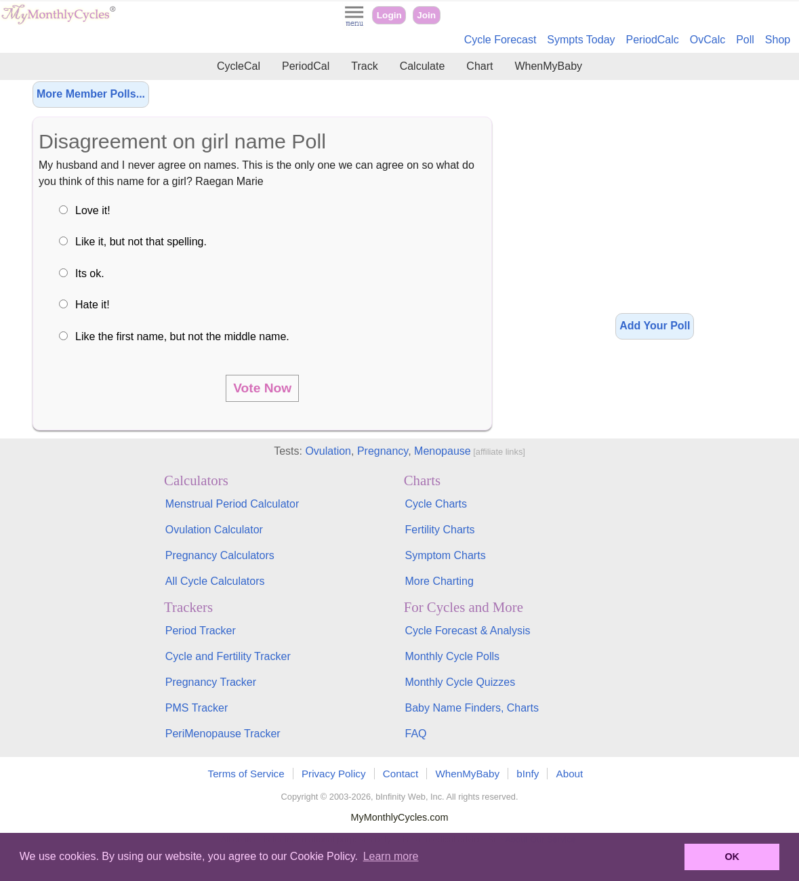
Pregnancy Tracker (210, 682)
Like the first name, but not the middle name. (182, 336)
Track (364, 66)
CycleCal (238, 66)
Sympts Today (581, 39)
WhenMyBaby (548, 66)
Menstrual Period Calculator (232, 504)
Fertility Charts (439, 529)
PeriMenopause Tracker (223, 733)
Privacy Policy (334, 773)
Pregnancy (382, 451)
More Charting (439, 581)
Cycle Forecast (500, 39)
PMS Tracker (196, 708)
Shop (777, 39)
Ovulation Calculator (214, 529)
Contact (400, 773)
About (569, 773)
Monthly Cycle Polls (452, 656)
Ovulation (328, 451)
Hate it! (92, 304)
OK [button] (731, 856)
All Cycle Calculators (215, 581)
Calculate (422, 66)
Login (389, 15)
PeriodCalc (652, 39)
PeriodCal (305, 66)
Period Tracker (200, 630)
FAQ (415, 733)
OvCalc (707, 39)
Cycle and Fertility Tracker (228, 656)
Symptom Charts (445, 555)
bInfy (527, 773)
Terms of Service (246, 773)
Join (426, 15)
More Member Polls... (91, 94)
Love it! (92, 210)
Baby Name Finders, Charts (471, 708)
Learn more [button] (391, 856)
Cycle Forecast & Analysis (467, 630)
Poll (745, 39)
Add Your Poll (654, 325)
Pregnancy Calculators (219, 555)
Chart (479, 66)
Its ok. (89, 273)
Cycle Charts (436, 504)
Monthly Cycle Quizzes (460, 682)
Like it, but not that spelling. (141, 241)
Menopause (442, 451)
